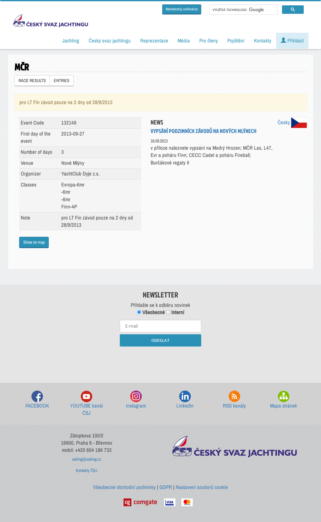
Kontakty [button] (262, 40)
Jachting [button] (70, 40)
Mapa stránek (283, 400)
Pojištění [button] (236, 40)
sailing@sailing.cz (86, 459)
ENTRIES (61, 80)
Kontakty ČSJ (86, 470)
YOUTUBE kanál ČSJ (86, 404)
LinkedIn (185, 400)
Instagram (136, 400)
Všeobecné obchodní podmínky (124, 487)
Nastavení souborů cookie (202, 487)
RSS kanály (234, 400)
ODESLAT (160, 340)
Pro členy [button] (208, 40)
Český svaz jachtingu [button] (110, 40)
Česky (292, 122)
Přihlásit (292, 40)
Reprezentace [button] (154, 40)
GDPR (165, 487)
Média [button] (184, 40)
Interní (175, 312)
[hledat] (243, 9)
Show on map (34, 242)
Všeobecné (151, 312)
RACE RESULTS (32, 80)
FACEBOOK (37, 400)
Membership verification (182, 9)
